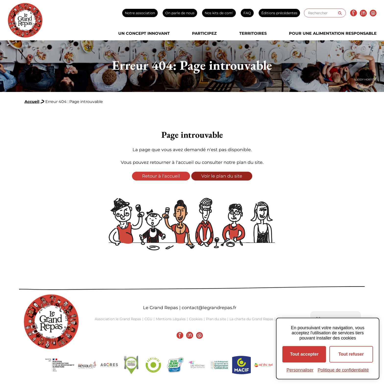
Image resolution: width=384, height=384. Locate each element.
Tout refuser (351, 354)
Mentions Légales (171, 319)
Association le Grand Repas (118, 319)
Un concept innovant (144, 33)
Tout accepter (304, 354)
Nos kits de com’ (219, 13)
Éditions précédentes (279, 13)
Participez (204, 33)
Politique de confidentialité (343, 370)
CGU (148, 319)
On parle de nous (179, 13)
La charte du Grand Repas (251, 319)
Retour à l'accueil (161, 176)
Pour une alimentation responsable (333, 33)
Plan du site (216, 319)
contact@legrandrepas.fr (209, 307)
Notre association (140, 13)
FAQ (247, 13)
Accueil (31, 101)
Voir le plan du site (221, 176)
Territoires (253, 33)
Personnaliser (300, 370)
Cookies (196, 319)
